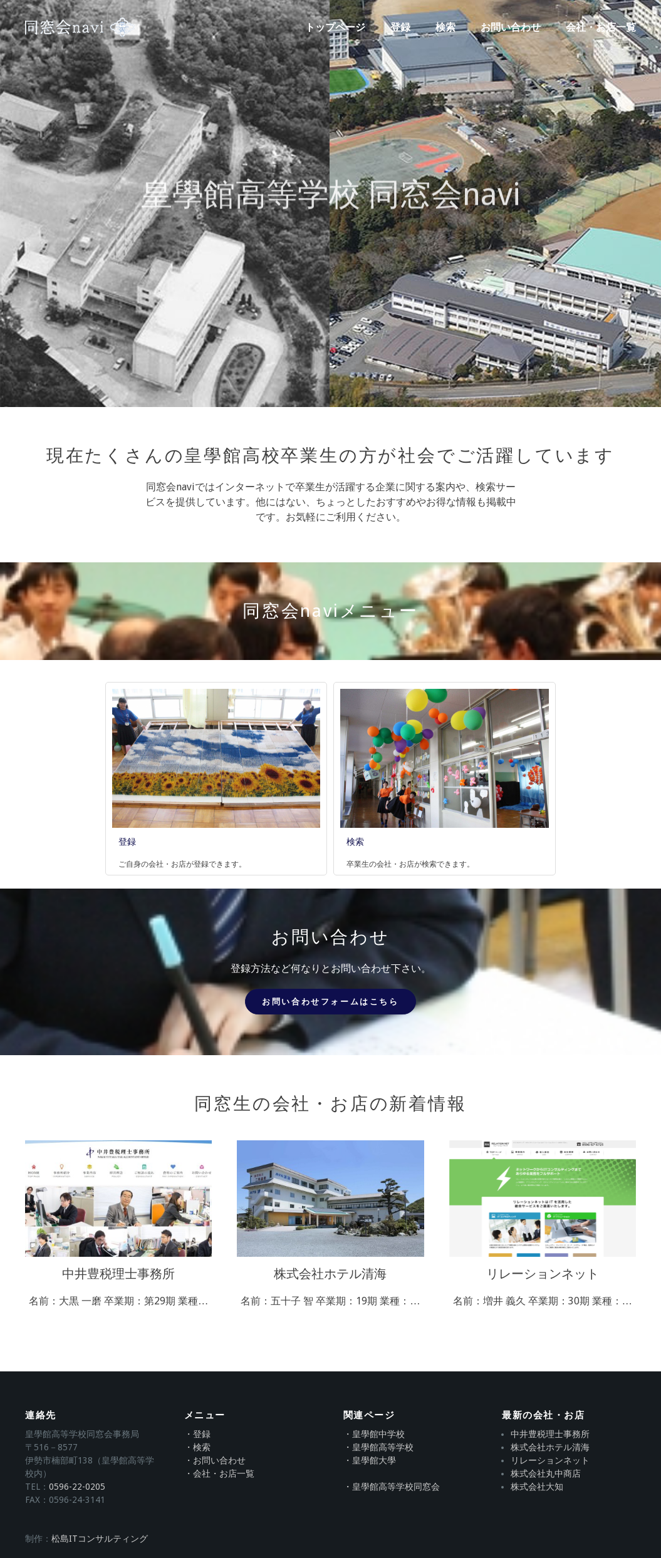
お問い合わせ (511, 27)
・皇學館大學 (369, 1460)
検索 (445, 27)
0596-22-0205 (77, 1487)
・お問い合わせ (215, 1460)
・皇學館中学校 (374, 1434)
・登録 (197, 1434)
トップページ (335, 27)
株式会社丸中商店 (546, 1473)
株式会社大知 (537, 1487)
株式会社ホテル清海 (550, 1447)
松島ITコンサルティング (99, 1539)
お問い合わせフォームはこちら (330, 1001)
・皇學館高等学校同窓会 (391, 1487)
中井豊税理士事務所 (550, 1434)
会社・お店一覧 (601, 27)
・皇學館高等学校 (378, 1447)
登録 (400, 27)
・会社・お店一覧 (219, 1473)
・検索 (197, 1447)
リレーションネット (550, 1460)
